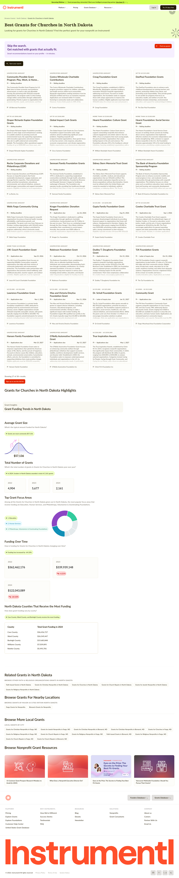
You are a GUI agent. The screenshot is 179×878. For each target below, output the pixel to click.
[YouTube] (165, 872)
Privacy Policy (40, 873)
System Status (65, 873)
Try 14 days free (168, 7)
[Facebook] (153, 872)
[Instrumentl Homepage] (13, 7)
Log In (154, 7)
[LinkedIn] (171, 872)
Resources (109, 7)
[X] (159, 872)
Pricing (75, 7)
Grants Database (91, 7)
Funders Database (138, 798)
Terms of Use (52, 873)
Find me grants (163, 46)
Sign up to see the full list (15, 381)
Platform (62, 7)
